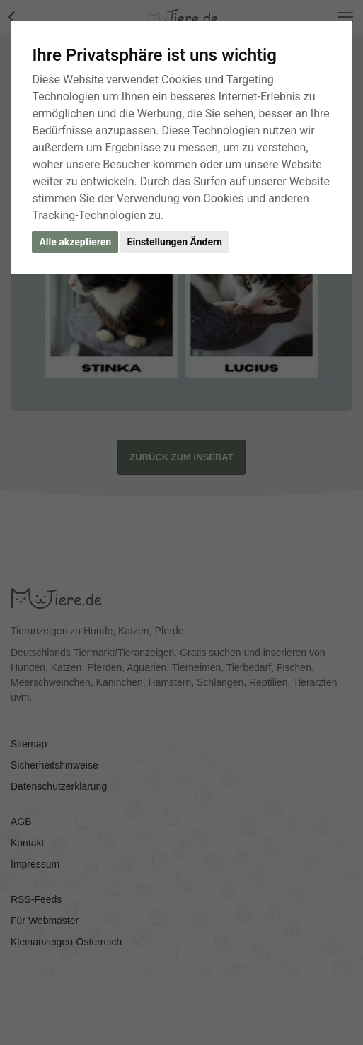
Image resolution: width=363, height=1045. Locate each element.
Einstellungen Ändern (174, 241)
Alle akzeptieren (75, 241)
